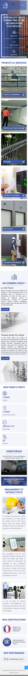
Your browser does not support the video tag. (14, 467)
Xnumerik (16, 672)
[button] (5, 309)
